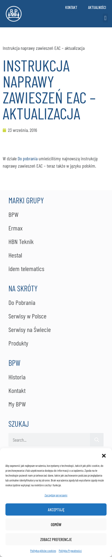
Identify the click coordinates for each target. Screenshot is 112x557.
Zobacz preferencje (56, 539)
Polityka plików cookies (43, 550)
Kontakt (71, 7)
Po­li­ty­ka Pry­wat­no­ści (70, 550)
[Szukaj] (97, 440)
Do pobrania (28, 158)
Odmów (56, 524)
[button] (104, 455)
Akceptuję (56, 509)
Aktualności (97, 7)
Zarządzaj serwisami (56, 495)
